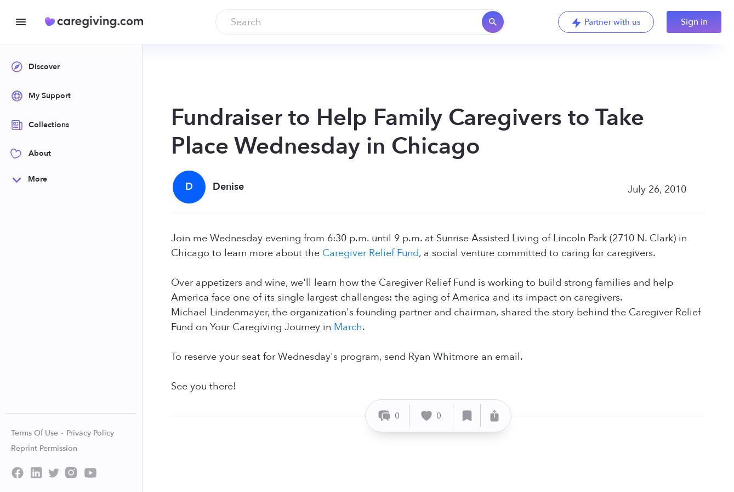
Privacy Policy (90, 433)
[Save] (467, 415)
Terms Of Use (37, 433)
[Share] (494, 415)
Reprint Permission (44, 448)
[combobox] (360, 22)
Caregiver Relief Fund (370, 253)
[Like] (431, 415)
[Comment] (388, 415)
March (348, 327)
